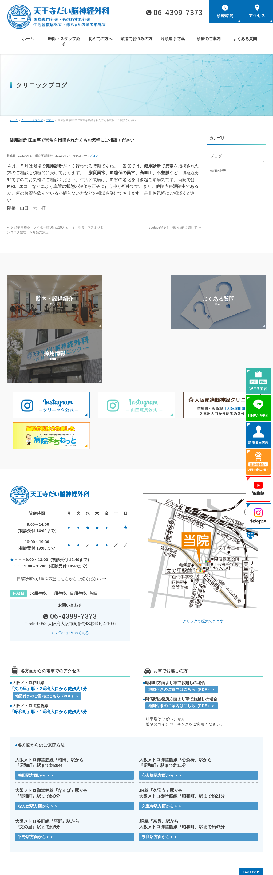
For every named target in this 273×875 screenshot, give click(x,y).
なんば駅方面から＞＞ (38, 753)
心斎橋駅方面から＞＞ (162, 722)
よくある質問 (148, 840)
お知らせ (18, 847)
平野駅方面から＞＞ (36, 784)
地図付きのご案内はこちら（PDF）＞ (47, 643)
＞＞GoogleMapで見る (70, 579)
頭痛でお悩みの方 (215, 832)
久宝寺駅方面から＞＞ (162, 753)
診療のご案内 (85, 840)
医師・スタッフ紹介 (90, 832)
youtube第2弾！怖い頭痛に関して (175, 227)
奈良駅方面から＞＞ (160, 784)
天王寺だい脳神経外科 (134, 867)
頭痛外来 (217, 170)
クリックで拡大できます (203, 568)
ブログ (93, 155)
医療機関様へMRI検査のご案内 (225, 840)
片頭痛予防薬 (21, 840)
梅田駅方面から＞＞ (36, 722)
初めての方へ (148, 832)
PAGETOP (251, 820)
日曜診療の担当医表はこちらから (59, 525)
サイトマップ (85, 847)
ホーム (17, 832)
